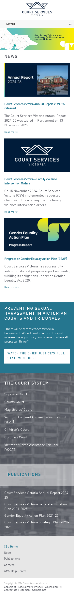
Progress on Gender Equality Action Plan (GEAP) (35, 259)
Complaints (39, 590)
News (7, 553)
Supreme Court (15, 394)
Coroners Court (15, 437)
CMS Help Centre (15, 571)
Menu (8, 24)
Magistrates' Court (18, 409)
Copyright (10, 587)
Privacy (38, 587)
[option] (37, 39)
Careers (9, 565)
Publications (12, 558)
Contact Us (10, 590)
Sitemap (25, 590)
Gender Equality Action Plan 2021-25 (31, 515)
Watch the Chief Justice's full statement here (36, 356)
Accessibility (53, 587)
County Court (14, 402)
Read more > (11, 132)
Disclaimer (25, 587)
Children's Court (16, 429)
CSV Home (11, 546)
